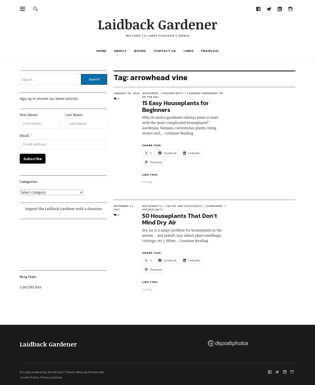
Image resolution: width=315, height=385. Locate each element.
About (120, 50)
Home (101, 50)
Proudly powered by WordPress (41, 372)
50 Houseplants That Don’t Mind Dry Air (179, 219)
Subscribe (32, 159)
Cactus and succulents (184, 206)
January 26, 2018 (127, 93)
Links (189, 50)
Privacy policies (51, 377)
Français (210, 50)
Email (24, 135)
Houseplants (173, 93)
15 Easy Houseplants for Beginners (175, 106)
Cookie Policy (30, 377)
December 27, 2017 (124, 208)
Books (140, 50)
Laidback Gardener (157, 24)
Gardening (150, 93)
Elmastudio (96, 372)
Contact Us (165, 50)
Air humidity (152, 206)
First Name (29, 114)
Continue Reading (179, 133)
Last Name (73, 114)
